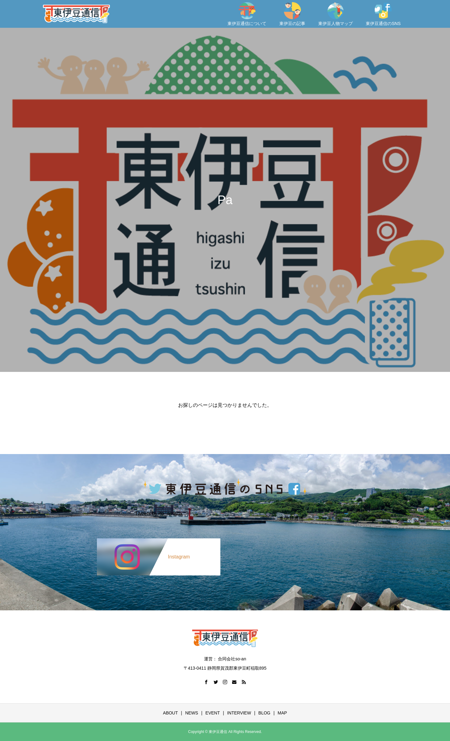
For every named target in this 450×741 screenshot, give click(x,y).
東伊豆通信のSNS (383, 14)
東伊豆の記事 (292, 14)
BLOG (264, 712)
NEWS (191, 712)
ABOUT (170, 712)
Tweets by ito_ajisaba (158, 513)
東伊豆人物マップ (335, 14)
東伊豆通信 (291, 518)
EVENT (213, 712)
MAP (282, 712)
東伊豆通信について (246, 14)
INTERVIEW (239, 712)
